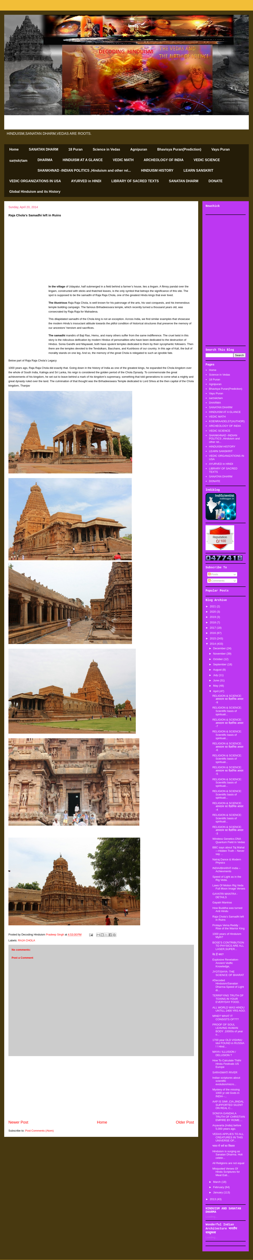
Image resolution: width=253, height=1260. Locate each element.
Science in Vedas (106, 149)
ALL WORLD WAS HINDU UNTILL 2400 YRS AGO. (228, 1009)
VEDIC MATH (123, 160)
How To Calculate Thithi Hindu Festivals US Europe (226, 1064)
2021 (213, 606)
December (220, 648)
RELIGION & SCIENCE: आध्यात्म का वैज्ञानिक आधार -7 (227, 723)
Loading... (212, 1216)
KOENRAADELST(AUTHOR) (227, 421)
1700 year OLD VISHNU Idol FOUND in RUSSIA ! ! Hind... (228, 1043)
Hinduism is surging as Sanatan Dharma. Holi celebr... (227, 1154)
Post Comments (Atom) (39, 1130)
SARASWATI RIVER (224, 1072)
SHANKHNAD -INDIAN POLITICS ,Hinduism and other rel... (84, 170)
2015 (213, 638)
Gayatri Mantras (222, 902)
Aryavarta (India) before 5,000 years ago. (226, 1127)
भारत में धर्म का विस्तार (223, 1145)
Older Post (185, 1122)
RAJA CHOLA (26, 940)
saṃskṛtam (18, 160)
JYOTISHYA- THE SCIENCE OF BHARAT (228, 973)
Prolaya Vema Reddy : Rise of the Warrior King (228, 927)
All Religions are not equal (228, 1163)
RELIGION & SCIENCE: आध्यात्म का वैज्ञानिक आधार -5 (227, 770)
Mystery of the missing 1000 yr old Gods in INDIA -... (226, 1093)
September (220, 664)
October (218, 659)
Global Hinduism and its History (35, 191)
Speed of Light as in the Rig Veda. (226, 878)
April (216, 691)
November (220, 653)
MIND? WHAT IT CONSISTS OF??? (225, 1017)
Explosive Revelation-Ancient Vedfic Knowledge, (225, 963)
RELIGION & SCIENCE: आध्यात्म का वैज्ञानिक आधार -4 (227, 806)
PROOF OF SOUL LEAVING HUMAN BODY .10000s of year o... (227, 1029)
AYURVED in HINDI (86, 181)
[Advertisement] (101, 1088)
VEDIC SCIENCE (207, 160)
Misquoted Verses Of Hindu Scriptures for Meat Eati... (226, 1172)
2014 (213, 643)
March (217, 1181)
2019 (213, 617)
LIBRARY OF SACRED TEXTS (135, 181)
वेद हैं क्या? (217, 954)
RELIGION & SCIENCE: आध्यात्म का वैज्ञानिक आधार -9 (227, 699)
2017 (213, 627)
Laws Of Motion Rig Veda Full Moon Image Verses (228, 887)
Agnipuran (138, 149)
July (216, 675)
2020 (213, 611)
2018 (213, 622)
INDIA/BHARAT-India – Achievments (226, 870)
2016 (213, 633)
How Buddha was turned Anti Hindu (227, 909)
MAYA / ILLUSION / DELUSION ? (224, 1053)
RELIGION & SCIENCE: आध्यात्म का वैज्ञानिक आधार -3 (227, 830)
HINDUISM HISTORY (157, 170)
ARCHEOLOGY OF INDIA (163, 160)
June (216, 680)
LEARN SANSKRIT (198, 170)
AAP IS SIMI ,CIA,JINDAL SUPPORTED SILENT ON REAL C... (228, 1105)
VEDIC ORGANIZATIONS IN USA (35, 181)
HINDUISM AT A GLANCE (83, 160)
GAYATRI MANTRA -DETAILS (225, 895)
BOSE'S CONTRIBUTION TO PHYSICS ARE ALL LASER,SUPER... (228, 946)
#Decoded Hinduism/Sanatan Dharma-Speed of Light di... (228, 985)
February (219, 1187)
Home (14, 149)
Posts (213, 574)
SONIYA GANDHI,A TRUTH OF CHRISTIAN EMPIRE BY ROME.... (228, 1116)
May (216, 685)
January (218, 1192)
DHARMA (45, 160)
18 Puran (75, 149)
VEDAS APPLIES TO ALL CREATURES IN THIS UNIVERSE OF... (228, 1137)
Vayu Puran (220, 149)
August (217, 669)
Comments (216, 580)
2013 (213, 1199)
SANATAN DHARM (43, 149)
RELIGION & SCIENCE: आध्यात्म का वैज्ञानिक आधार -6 (227, 747)
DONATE (215, 181)
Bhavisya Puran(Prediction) (179, 149)
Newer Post (18, 1122)
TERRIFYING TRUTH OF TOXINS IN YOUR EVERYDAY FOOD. (228, 999)
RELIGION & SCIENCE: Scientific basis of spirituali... (227, 711)
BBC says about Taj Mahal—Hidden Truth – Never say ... (228, 851)
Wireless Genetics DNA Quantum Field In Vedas (228, 840)
